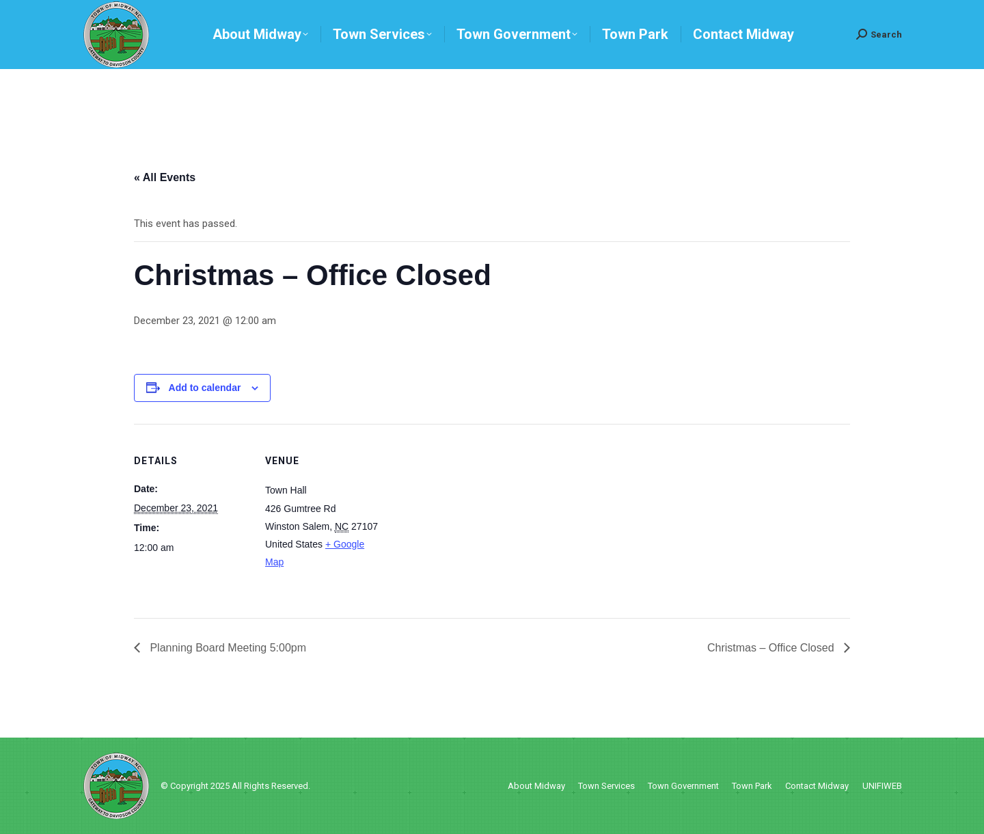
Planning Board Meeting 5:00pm (226, 648)
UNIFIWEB (882, 786)
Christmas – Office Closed (772, 648)
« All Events (164, 177)
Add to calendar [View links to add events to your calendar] (205, 387)
